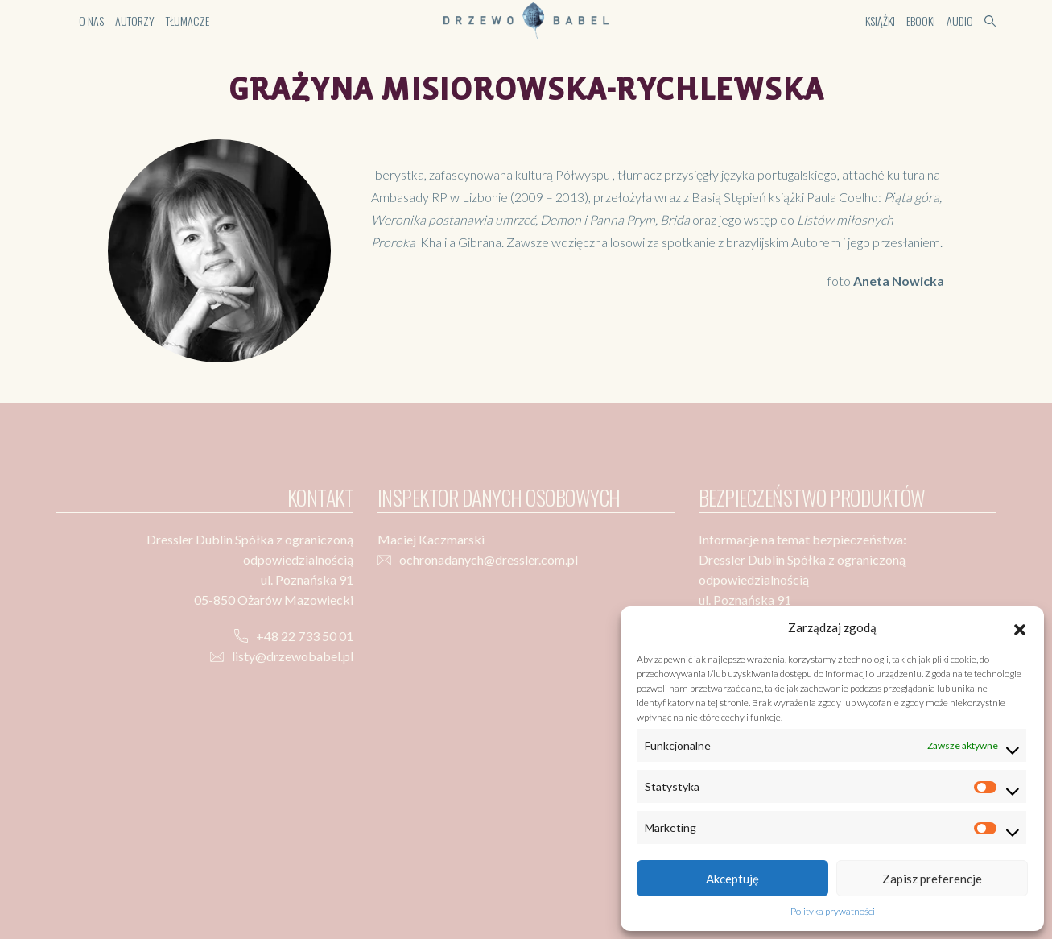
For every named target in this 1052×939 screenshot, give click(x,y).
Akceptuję (732, 878)
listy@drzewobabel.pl (292, 656)
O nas (91, 20)
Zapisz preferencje (932, 878)
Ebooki (920, 20)
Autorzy (135, 20)
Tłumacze (187, 20)
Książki (880, 20)
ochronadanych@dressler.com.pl (488, 559)
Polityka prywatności (832, 911)
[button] (1020, 627)
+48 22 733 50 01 (304, 635)
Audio (960, 20)
